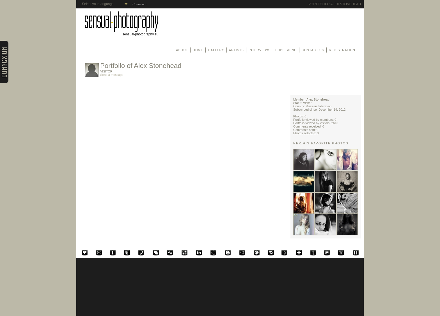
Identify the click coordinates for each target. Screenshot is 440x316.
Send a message (111, 74)
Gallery (216, 50)
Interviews (260, 50)
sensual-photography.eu (121, 32)
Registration (342, 50)
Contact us (313, 50)
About (182, 50)
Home (198, 50)
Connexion (139, 4)
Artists (236, 50)
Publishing (286, 50)
